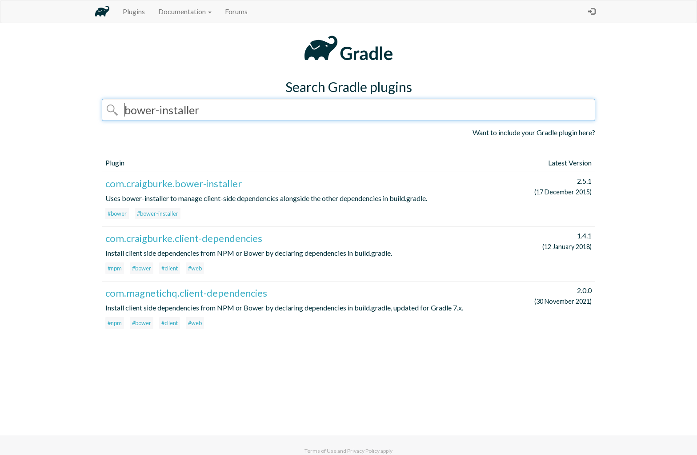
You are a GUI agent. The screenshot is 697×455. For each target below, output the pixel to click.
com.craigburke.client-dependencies (183, 238)
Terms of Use (320, 450)
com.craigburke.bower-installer (173, 183)
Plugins (134, 11)
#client (169, 268)
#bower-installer (157, 213)
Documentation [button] (185, 11)
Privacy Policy (363, 450)
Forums (236, 11)
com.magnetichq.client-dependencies (186, 293)
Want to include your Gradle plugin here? (534, 132)
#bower (117, 213)
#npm (115, 268)
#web (195, 268)
